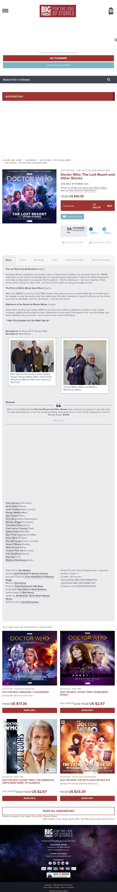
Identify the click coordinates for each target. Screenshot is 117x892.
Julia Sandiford (13, 553)
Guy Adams (23, 589)
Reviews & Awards (101, 260)
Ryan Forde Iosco (14, 534)
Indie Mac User (58, 420)
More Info (29, 710)
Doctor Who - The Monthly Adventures (18, 689)
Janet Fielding (13, 509)
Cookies (56, 887)
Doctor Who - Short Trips (70, 689)
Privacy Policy (47, 887)
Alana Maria (12, 538)
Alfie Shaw (38, 586)
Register (8, 35)
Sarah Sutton (90, 190)
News (9, 123)
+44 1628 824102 (63, 847)
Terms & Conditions (67, 887)
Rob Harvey (20, 583)
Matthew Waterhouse (16, 560)
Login (6, 27)
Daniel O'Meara (13, 544)
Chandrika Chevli (14, 525)
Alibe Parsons (12, 547)
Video (22, 260)
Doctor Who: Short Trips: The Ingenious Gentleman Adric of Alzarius (28, 781)
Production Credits (74, 260)
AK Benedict (76, 187)
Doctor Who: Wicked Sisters (44, 816)
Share (94, 233)
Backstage (39, 260)
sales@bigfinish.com (61, 850)
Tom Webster (24, 570)
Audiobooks (30, 160)
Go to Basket (58, 58)
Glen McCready (13, 541)
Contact (11, 149)
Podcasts (12, 131)
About (10, 140)
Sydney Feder (12, 531)
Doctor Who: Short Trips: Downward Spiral (84, 693)
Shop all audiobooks (58, 811)
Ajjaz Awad (11, 515)
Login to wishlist (74, 216)
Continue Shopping (59, 65)
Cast (54, 260)
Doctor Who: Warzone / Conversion (25, 692)
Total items (43, 46)
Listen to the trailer (74, 242)
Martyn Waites (100, 187)
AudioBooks (14, 96)
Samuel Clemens (40, 573)
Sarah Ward (88, 187)
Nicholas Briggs (13, 522)
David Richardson (30, 602)
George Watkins (13, 512)
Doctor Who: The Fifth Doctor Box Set (85, 780)
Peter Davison (75, 190)
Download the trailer (101, 242)
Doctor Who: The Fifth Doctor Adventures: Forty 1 (91, 819)
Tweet (107, 233)
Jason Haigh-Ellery (33, 576)
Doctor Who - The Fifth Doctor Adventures (26, 163)
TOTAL (43, 50)
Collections (14, 105)
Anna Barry (11, 518)
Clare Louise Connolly (16, 528)
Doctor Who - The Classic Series (55, 160)
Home (19, 160)
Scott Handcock (21, 573)
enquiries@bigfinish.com (61, 856)
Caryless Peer (12, 550)
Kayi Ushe (11, 557)
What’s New (13, 114)
